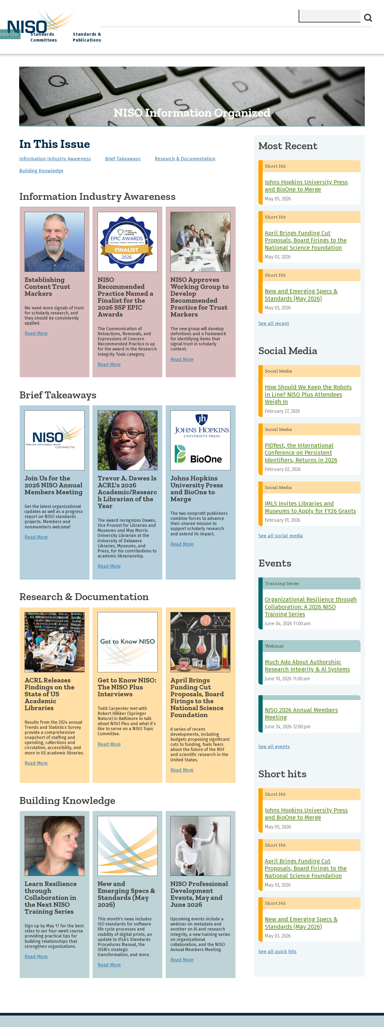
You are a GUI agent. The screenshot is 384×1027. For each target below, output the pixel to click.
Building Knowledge (41, 167)
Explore (203, 32)
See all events (274, 743)
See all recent (273, 320)
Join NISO (174, 32)
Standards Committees (289, 35)
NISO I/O (256, 32)
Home (111, 32)
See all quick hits (277, 948)
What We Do (140, 32)
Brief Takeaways (123, 155)
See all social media (280, 532)
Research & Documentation (185, 155)
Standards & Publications (341, 35)
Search (368, 18)
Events (229, 32)
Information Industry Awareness (55, 155)
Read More (36, 330)
